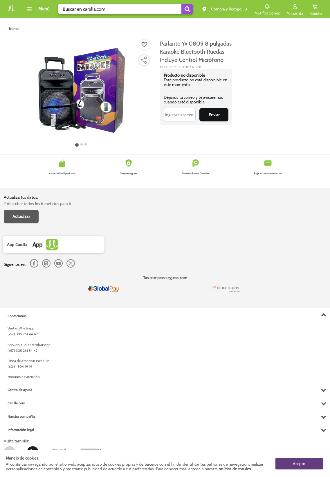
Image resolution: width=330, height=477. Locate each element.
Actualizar (21, 216)
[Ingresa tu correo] (180, 114)
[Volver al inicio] (11, 10)
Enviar (214, 114)
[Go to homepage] (14, 28)
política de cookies (235, 468)
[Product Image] (81, 90)
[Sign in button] (295, 9)
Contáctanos (17, 316)
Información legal (21, 430)
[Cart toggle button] (316, 9)
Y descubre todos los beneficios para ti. (38, 203)
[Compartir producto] (143, 60)
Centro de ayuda (20, 390)
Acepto (299, 463)
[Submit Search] (187, 9)
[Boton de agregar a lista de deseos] (145, 45)
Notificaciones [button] (267, 8)
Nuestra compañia (21, 416)
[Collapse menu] (37, 9)
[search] (125, 9)
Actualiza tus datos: (21, 197)
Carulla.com (16, 403)
